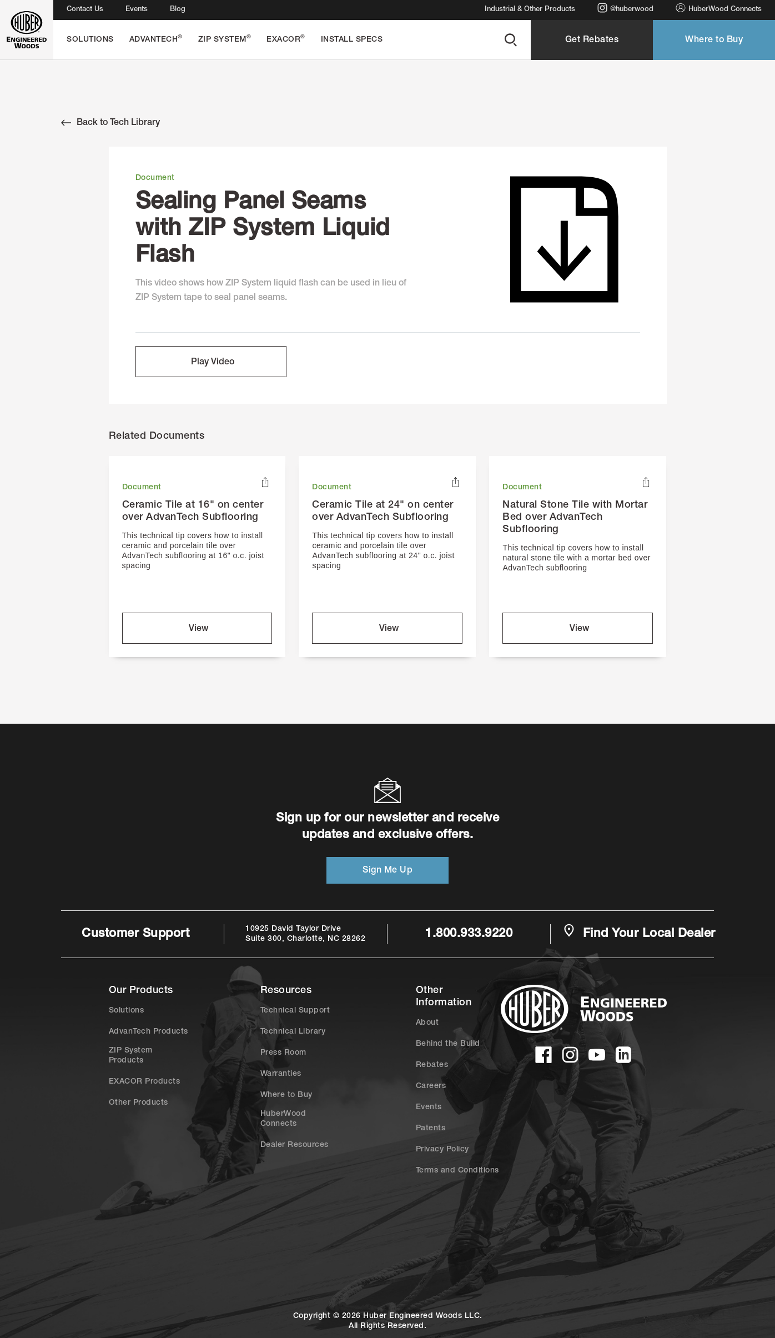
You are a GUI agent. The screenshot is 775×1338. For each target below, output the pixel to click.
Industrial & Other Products (530, 9)
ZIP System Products (131, 1056)
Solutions (90, 40)
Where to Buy (714, 40)
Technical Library (293, 1032)
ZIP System (224, 39)
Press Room (283, 1053)
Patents (431, 1128)
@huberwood (625, 8)
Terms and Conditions (457, 1171)
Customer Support (135, 934)
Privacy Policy (442, 1150)
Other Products (138, 1103)
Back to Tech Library (110, 123)
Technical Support (295, 1011)
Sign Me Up (387, 870)
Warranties (280, 1074)
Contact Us (85, 9)
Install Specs (352, 40)
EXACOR (285, 39)
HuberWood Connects (719, 8)
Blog (177, 9)
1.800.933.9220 (468, 934)
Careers (431, 1086)
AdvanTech (156, 39)
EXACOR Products (144, 1082)
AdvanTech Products (148, 1032)
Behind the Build (448, 1044)
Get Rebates (592, 40)
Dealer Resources (294, 1145)
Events (136, 9)
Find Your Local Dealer (639, 933)
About (427, 1023)
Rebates (432, 1065)
